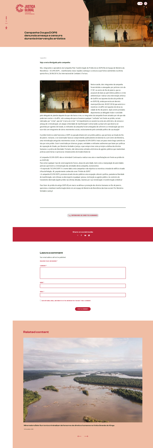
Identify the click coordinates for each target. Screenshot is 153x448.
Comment (43, 265)
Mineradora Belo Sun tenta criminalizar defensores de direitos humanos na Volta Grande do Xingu (69, 425)
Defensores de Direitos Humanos (84, 215)
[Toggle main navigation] (6, 18)
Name (42, 282)
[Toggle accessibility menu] (6, 27)
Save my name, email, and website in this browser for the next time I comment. (66, 301)
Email (42, 291)
